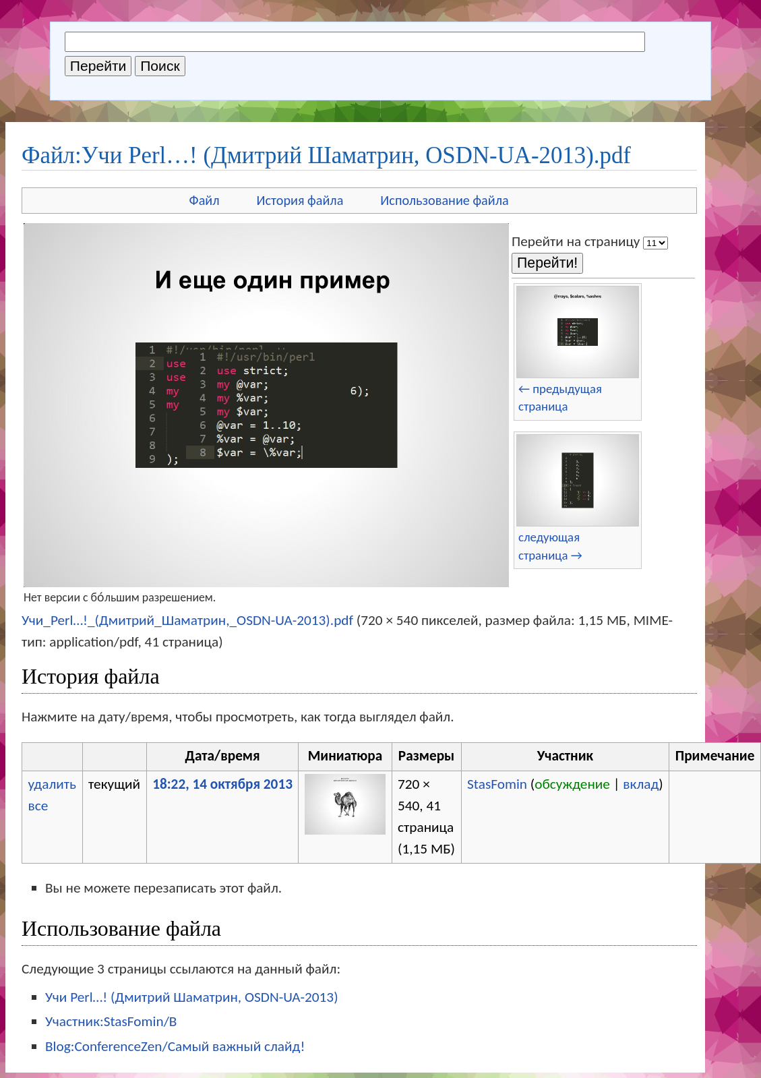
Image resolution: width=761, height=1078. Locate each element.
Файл (204, 200)
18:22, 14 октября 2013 (222, 784)
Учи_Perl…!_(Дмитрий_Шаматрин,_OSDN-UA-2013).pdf (187, 620)
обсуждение (572, 784)
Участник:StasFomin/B (111, 1021)
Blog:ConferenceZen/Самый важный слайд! (175, 1046)
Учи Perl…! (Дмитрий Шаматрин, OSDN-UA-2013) (191, 997)
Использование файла (444, 200)
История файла (300, 200)
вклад (641, 784)
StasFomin (497, 784)
